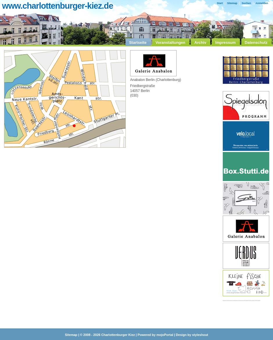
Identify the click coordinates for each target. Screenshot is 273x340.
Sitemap (232, 3)
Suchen (246, 3)
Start (220, 3)
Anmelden (261, 3)
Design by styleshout (192, 335)
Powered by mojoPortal (155, 335)
